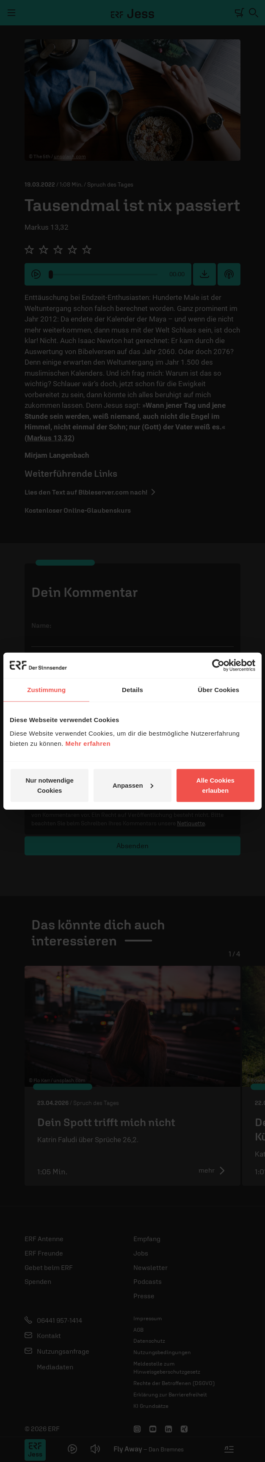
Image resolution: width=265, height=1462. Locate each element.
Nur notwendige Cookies (50, 785)
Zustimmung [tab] (46, 689)
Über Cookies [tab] (218, 689)
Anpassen (133, 785)
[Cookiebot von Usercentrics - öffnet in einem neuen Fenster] (218, 665)
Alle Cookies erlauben (215, 785)
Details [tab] (132, 689)
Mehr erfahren (88, 743)
